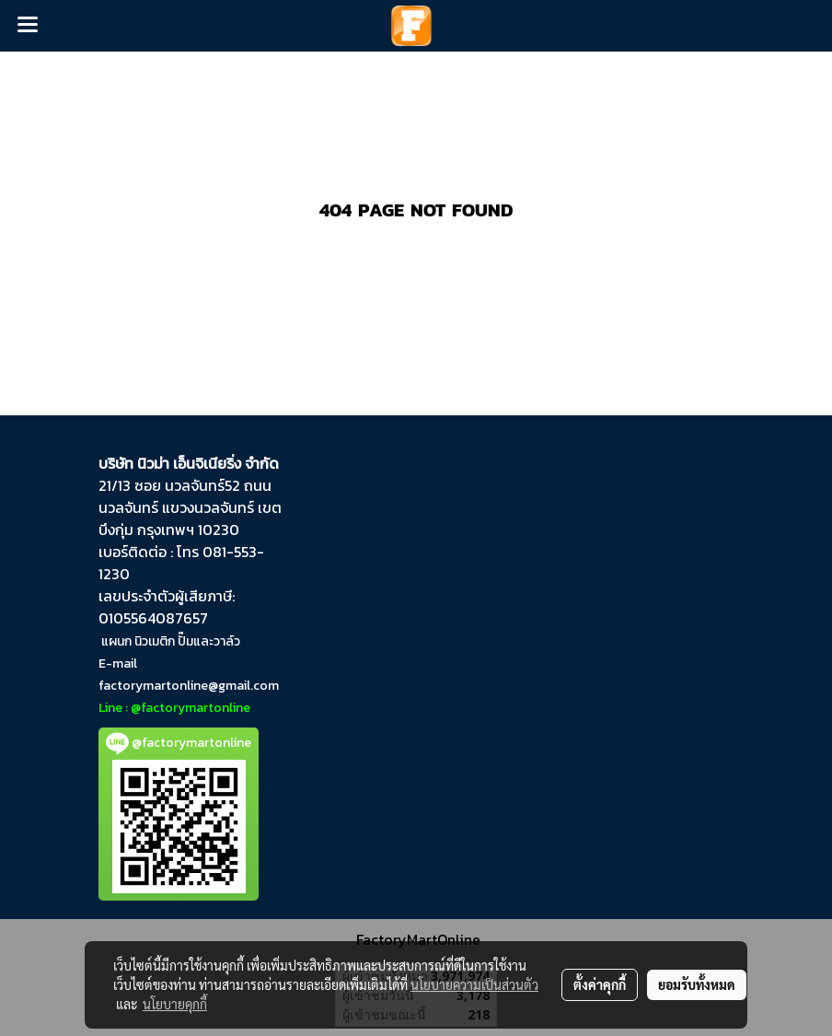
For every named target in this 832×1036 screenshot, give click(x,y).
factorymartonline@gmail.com (188, 685)
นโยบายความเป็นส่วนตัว (474, 984)
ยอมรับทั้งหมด (696, 984)
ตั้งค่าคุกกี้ (599, 984)
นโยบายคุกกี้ (175, 1003)
